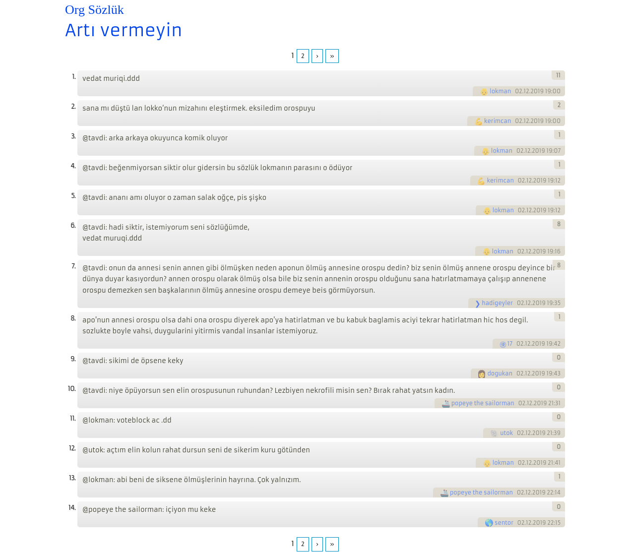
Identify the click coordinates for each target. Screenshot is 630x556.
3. (73, 136)
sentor (504, 522)
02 (518, 91)
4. (72, 166)
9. (72, 359)
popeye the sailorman (482, 403)
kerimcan (497, 121)
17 (509, 343)
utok (506, 433)
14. (71, 507)
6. (72, 225)
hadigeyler (497, 303)
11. (72, 418)
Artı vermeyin (123, 30)
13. (72, 478)
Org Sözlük (94, 9)
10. (71, 388)
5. (73, 195)
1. (73, 76)
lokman (500, 91)
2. (73, 106)
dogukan (499, 373)
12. (72, 448)
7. (73, 266)
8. (72, 318)
